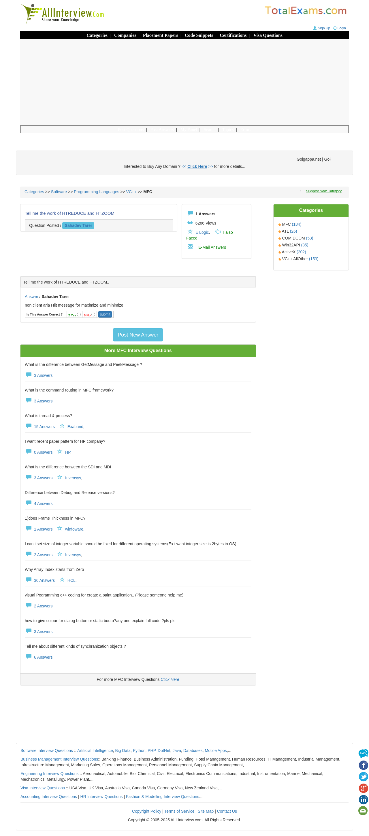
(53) (309, 238)
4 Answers (38, 503)
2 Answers (38, 554)
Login (338, 28)
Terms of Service (179, 811)
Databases (193, 750)
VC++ (131, 191)
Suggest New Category (324, 191)
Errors (245, 129)
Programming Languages (96, 191)
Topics (228, 129)
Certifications (233, 35)
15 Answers (40, 426)
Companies (125, 35)
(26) (293, 231)
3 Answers (38, 375)
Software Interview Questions (46, 750)
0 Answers (38, 452)
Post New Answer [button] (138, 335)
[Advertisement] (184, 82)
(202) (301, 252)
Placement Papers (160, 35)
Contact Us (227, 811)
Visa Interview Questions (42, 788)
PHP (151, 750)
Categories (97, 35)
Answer (32, 296)
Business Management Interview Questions (59, 759)
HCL (71, 580)
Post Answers (162, 129)
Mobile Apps (216, 750)
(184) (297, 224)
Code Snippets (199, 35)
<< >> (197, 166)
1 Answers (38, 529)
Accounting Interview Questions (48, 796)
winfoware (74, 529)
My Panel (188, 129)
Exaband (75, 426)
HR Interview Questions (101, 796)
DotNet (164, 750)
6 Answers (38, 657)
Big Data (123, 750)
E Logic (202, 232)
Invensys (73, 478)
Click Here (170, 679)
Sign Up (321, 28)
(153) (314, 258)
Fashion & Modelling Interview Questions (162, 796)
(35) (304, 245)
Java (176, 750)
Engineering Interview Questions (49, 773)
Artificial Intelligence (95, 750)
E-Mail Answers (212, 247)
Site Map (206, 811)
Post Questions (131, 129)
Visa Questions (268, 35)
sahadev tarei (78, 225)
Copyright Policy (146, 811)
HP (67, 452)
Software (59, 191)
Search (210, 129)
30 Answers (40, 580)
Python (139, 750)
